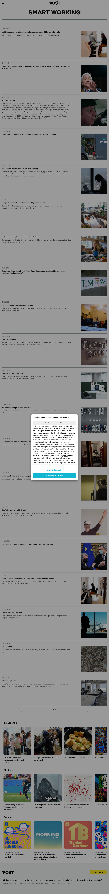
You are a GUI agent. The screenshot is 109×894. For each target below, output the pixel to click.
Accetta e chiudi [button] (54, 475)
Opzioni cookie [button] (54, 470)
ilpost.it (65, 456)
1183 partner (55, 454)
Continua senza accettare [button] (54, 423)
